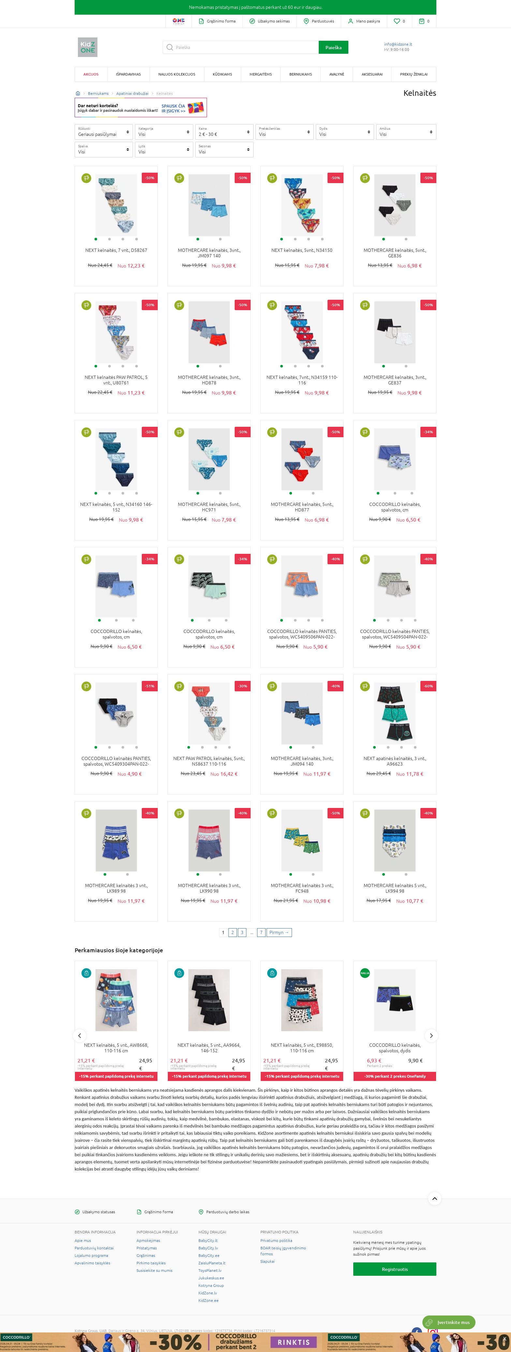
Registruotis (395, 1269)
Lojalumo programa (91, 1255)
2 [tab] (109, 239)
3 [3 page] (242, 932)
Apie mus (83, 1240)
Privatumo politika (276, 1240)
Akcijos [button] (90, 74)
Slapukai (267, 1261)
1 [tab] (96, 239)
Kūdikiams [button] (222, 74)
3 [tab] (123, 239)
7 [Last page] (261, 932)
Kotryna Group (211, 1285)
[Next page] (279, 932)
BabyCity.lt (208, 1240)
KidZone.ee (208, 1300)
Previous (79, 1035)
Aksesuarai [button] (372, 74)
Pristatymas (147, 1248)
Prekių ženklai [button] (414, 74)
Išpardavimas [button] (128, 74)
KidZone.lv (207, 1293)
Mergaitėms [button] (261, 74)
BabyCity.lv (208, 1248)
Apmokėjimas (148, 1240)
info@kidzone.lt (398, 44)
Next (431, 1035)
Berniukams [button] (300, 74)
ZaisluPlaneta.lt (212, 1263)
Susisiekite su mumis (154, 1270)
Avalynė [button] (336, 74)
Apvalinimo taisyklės (92, 1263)
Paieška (334, 47)
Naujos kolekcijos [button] (176, 74)
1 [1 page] (223, 932)
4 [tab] (136, 239)
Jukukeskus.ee (211, 1278)
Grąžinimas (146, 1255)
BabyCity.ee (209, 1255)
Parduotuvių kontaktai (94, 1248)
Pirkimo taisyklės (151, 1263)
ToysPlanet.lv (210, 1270)
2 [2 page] (232, 932)
